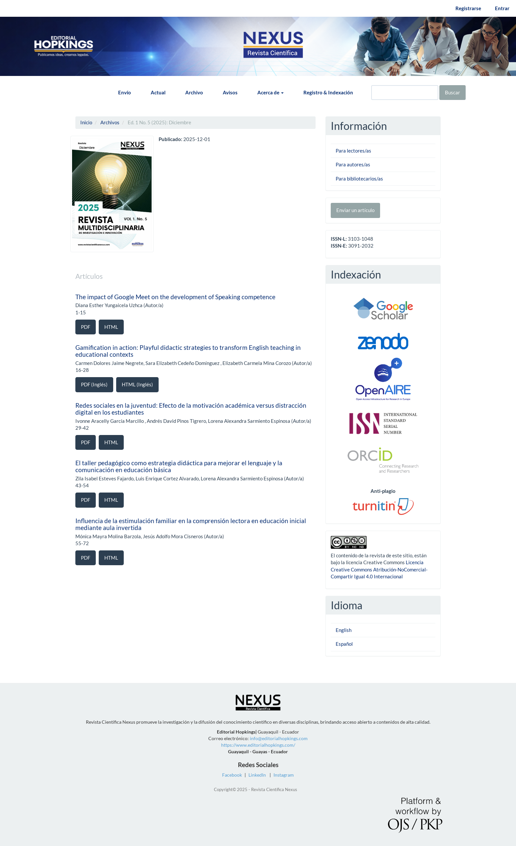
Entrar (502, 8)
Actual (158, 92)
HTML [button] (111, 327)
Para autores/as (353, 164)
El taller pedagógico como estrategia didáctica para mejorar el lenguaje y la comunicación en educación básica (178, 466)
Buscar (452, 92)
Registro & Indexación (328, 92)
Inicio (86, 122)
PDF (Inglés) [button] (94, 384)
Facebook (232, 775)
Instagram (283, 775)
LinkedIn (257, 775)
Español (344, 644)
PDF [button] (85, 327)
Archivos (109, 122)
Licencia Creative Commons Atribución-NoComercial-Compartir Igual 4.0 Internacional (379, 569)
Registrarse (468, 8)
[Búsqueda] (404, 92)
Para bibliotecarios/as (359, 178)
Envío (124, 92)
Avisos (230, 92)
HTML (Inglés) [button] (137, 384)
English (343, 630)
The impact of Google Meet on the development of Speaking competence (175, 297)
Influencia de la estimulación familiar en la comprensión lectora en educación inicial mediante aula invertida (190, 524)
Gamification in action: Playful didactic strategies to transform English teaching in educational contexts (188, 351)
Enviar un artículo (355, 210)
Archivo (194, 92)
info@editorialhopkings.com (279, 738)
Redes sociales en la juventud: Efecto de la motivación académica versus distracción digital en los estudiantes (190, 408)
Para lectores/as (353, 151)
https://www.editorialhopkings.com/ (258, 745)
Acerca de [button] (270, 92)
